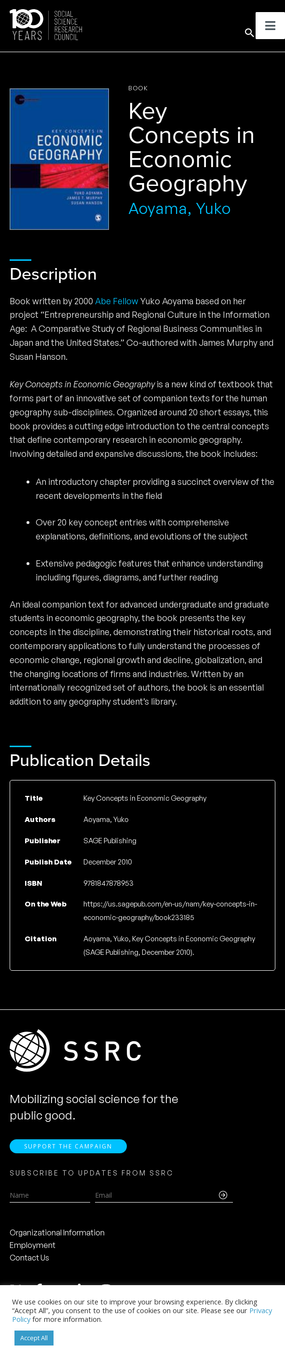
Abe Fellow (116, 301)
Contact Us (29, 1259)
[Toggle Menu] (270, 25)
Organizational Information (57, 1234)
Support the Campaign (68, 1147)
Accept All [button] (34, 1337)
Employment (32, 1246)
